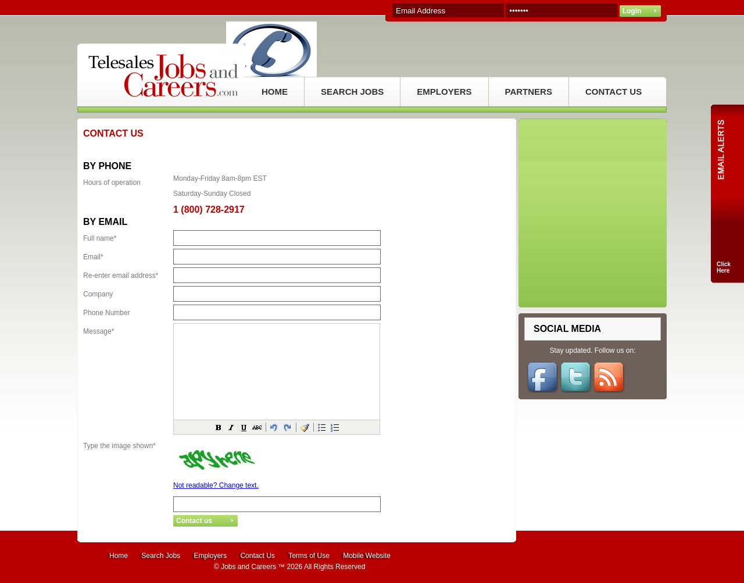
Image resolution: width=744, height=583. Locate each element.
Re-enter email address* (120, 275)
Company (98, 294)
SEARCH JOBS (352, 91)
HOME (275, 91)
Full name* (99, 238)
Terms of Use (309, 556)
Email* (93, 257)
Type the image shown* (119, 446)
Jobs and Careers (248, 567)
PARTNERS (528, 91)
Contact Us (257, 556)
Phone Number (106, 313)
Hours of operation (112, 182)
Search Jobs (160, 556)
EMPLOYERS (444, 91)
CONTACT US (613, 91)
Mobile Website (367, 556)
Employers (210, 556)
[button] (218, 427)
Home (118, 556)
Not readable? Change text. (216, 485)
